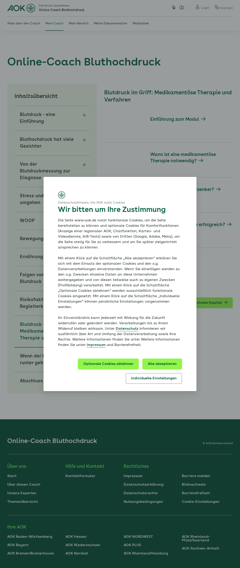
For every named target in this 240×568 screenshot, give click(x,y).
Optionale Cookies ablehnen (108, 364)
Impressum (96, 345)
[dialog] (120, 284)
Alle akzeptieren (162, 364)
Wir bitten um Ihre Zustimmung (112, 210)
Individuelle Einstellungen (154, 378)
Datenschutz (127, 329)
